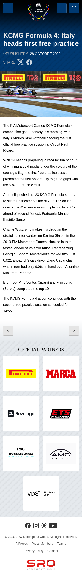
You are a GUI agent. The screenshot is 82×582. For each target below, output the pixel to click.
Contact (52, 551)
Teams (61, 543)
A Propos (22, 543)
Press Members (42, 543)
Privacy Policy (34, 551)
